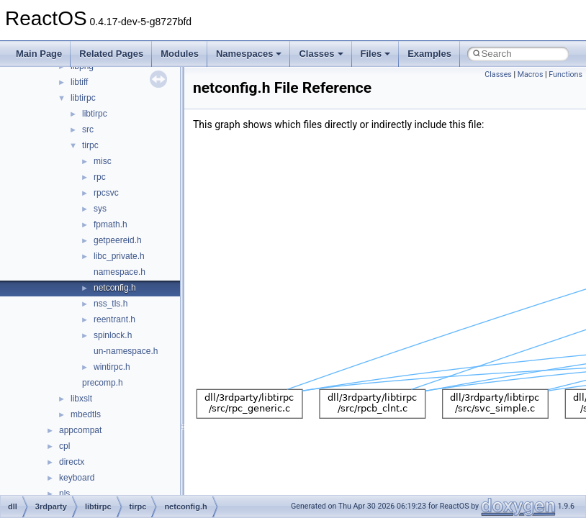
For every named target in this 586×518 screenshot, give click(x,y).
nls (64, 494)
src (88, 129)
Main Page (39, 53)
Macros (531, 74)
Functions (565, 74)
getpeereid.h (118, 240)
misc (103, 161)
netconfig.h (115, 288)
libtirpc (83, 98)
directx (71, 462)
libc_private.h (119, 256)
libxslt (81, 399)
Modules (180, 53)
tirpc (90, 145)
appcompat (80, 430)
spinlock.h (113, 335)
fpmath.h (110, 224)
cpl (64, 446)
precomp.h (102, 383)
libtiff (79, 82)
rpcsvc (106, 193)
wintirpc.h (112, 367)
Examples (429, 53)
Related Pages (111, 53)
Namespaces (249, 53)
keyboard (76, 478)
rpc (100, 177)
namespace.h (119, 272)
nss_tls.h (110, 304)
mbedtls (86, 414)
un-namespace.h (126, 351)
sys (100, 209)
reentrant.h (114, 319)
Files (376, 53)
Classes (321, 53)
